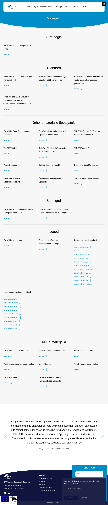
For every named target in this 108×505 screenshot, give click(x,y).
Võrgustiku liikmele (46, 7)
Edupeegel (58, 7)
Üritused (67, 7)
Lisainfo (84, 498)
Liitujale (35, 7)
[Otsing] (96, 7)
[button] (6, 435)
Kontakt (83, 7)
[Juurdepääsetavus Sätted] (104, 4)
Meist (28, 7)
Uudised (75, 7)
